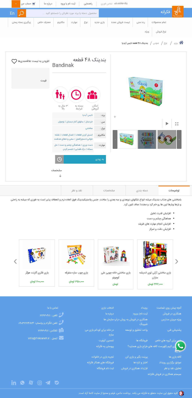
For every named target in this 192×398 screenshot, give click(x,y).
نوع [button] (86, 22)
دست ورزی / (86, 145)
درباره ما (48, 4)
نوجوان (61, 122)
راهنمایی (88, 4)
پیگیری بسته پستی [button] (21, 22)
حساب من (24, 4)
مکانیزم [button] (60, 22)
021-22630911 (121, 4)
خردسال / (88, 122)
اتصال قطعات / (67, 135)
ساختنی (89, 128)
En (12, 14)
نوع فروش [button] (161, 32)
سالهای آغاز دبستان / (73, 122)
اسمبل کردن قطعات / (83, 135)
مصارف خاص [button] (44, 22)
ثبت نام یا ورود (68, 4)
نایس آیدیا (87, 115)
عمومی (156, 43)
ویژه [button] (147, 32)
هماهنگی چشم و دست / (68, 145)
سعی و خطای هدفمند (64, 139)
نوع (165, 43)
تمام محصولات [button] (159, 22)
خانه (179, 42)
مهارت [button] (74, 22)
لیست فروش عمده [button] (120, 22)
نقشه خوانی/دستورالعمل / (74, 137)
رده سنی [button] (140, 22)
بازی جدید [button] (99, 22)
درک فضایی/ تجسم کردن (74, 149)
